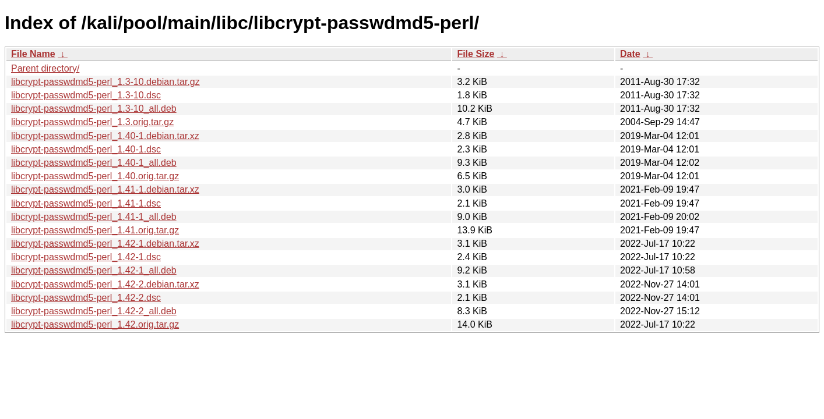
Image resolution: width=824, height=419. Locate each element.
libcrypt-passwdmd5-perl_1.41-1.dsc (86, 203)
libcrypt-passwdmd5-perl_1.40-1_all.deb (94, 163)
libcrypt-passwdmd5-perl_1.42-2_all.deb (94, 311)
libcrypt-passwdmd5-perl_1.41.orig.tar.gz (95, 230)
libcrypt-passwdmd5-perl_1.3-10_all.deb (94, 108)
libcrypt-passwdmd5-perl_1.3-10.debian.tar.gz (105, 82)
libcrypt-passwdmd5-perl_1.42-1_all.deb (94, 270)
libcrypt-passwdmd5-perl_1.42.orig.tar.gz (95, 324)
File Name (33, 54)
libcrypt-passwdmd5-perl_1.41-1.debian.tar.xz (105, 189)
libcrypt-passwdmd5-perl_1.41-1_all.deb (94, 217)
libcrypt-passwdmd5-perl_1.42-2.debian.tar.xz (105, 284)
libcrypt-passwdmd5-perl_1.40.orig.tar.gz (95, 176)
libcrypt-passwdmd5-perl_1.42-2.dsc (86, 298)
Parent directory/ (45, 68)
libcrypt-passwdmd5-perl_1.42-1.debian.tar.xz (105, 243)
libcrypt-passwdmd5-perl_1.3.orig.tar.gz (92, 122)
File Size (475, 54)
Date (630, 54)
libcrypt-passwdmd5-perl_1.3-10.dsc (86, 95)
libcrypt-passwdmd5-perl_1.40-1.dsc (86, 149)
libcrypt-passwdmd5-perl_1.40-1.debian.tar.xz (105, 136)
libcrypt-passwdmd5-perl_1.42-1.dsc (86, 257)
